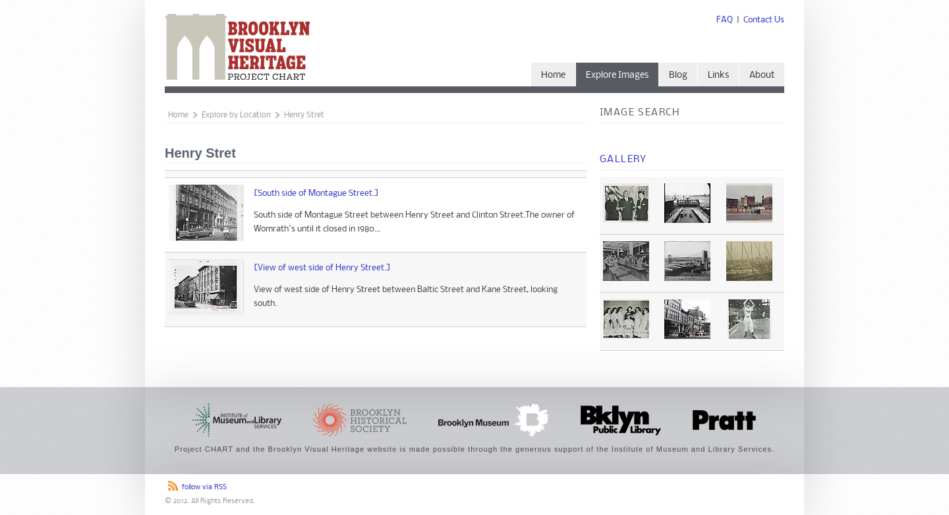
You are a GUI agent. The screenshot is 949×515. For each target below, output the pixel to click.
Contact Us (763, 20)
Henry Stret (304, 115)
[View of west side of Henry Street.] (322, 268)
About (761, 75)
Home (553, 75)
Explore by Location (236, 115)
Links (718, 75)
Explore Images (617, 75)
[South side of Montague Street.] (316, 193)
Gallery (623, 159)
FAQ (724, 20)
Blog (678, 75)
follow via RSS (204, 487)
